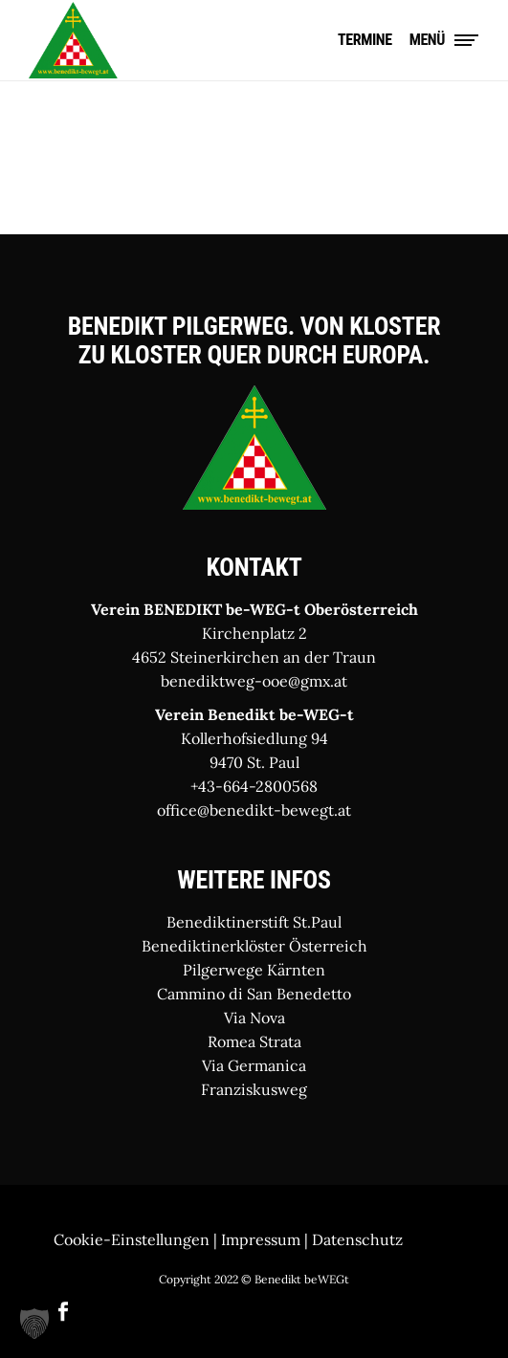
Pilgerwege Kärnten (254, 969)
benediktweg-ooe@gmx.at (254, 680)
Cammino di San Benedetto (254, 993)
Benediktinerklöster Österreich (254, 945)
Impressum (260, 1239)
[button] (34, 1323)
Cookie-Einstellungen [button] (132, 1239)
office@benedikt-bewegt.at (254, 810)
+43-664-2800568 (254, 786)
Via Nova (254, 1017)
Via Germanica (254, 1065)
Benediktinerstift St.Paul (254, 921)
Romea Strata (254, 1041)
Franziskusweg (254, 1089)
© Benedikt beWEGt (295, 1279)
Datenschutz (357, 1239)
